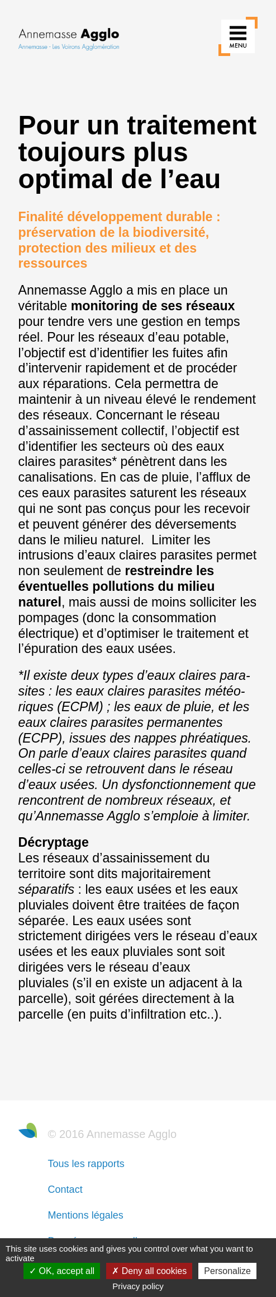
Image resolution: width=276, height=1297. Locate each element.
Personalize (227, 1271)
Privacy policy (138, 1286)
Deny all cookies (149, 1271)
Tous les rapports (86, 1163)
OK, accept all (61, 1271)
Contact (65, 1189)
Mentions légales (85, 1215)
